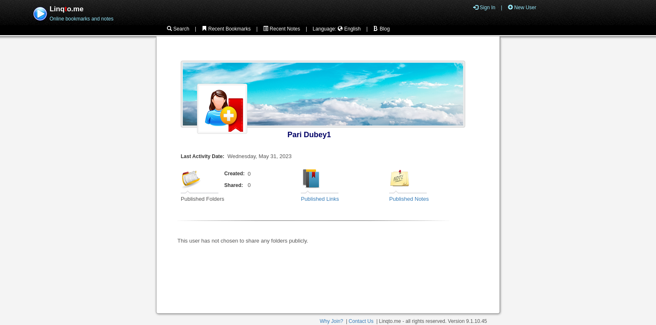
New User (522, 7)
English (349, 29)
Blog (381, 29)
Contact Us (360, 321)
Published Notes (409, 199)
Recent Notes (281, 29)
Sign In (484, 7)
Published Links (320, 199)
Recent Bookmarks (226, 29)
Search (178, 29)
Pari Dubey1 (309, 135)
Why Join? (331, 321)
